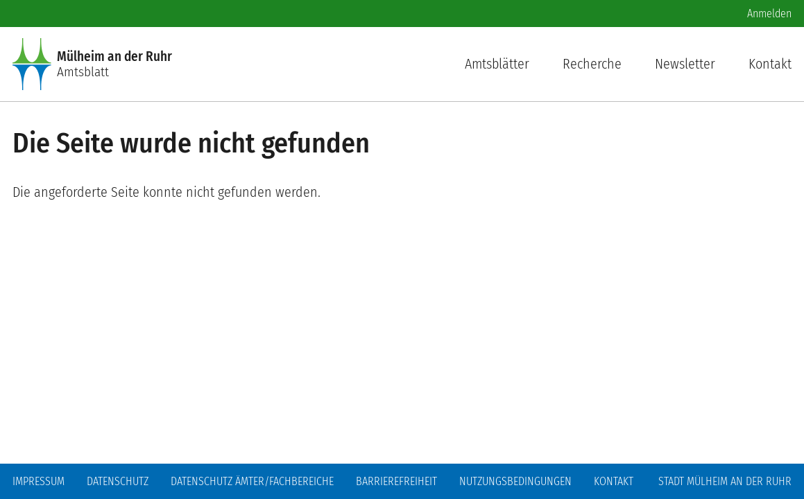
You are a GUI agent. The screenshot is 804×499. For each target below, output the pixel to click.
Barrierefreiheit (396, 481)
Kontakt (770, 63)
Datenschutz (117, 481)
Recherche (592, 63)
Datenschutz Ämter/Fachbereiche (252, 481)
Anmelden (769, 13)
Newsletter (685, 63)
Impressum (38, 481)
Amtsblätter (497, 63)
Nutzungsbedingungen (515, 481)
